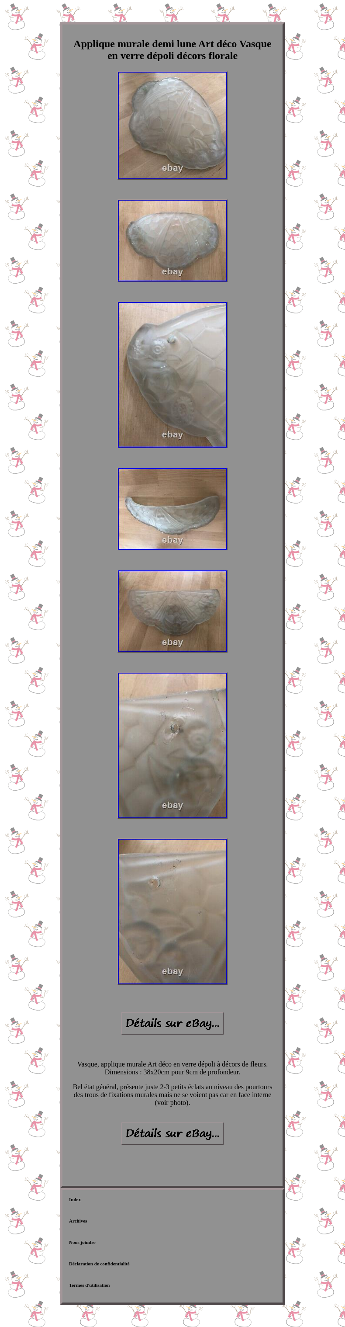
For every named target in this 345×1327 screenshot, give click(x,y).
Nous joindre (82, 1242)
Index (75, 1199)
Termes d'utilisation (89, 1285)
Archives (78, 1220)
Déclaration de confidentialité (99, 1263)
